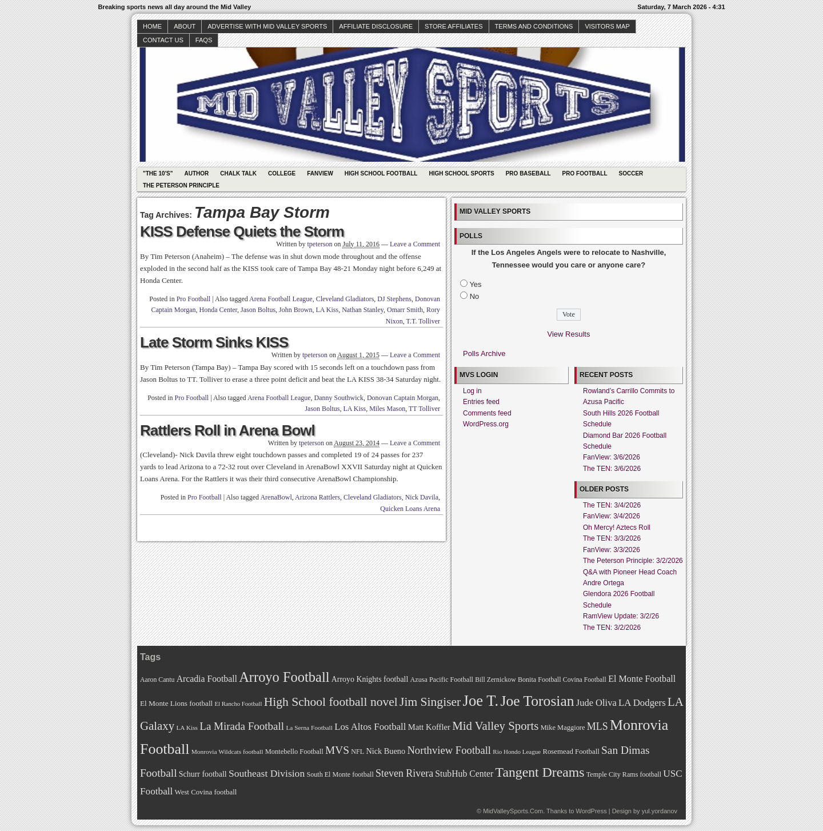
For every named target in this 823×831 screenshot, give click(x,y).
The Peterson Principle (181, 185)
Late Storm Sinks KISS (214, 342)
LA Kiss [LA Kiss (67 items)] (187, 727)
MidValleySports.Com (513, 811)
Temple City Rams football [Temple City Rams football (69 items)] (623, 774)
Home (152, 26)
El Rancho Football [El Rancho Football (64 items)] (238, 704)
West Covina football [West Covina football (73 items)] (206, 792)
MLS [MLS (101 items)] (597, 726)
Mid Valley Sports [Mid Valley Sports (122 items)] (495, 726)
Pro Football (585, 173)
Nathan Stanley (362, 310)
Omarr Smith (405, 310)
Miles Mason (387, 409)
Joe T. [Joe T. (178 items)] (481, 700)
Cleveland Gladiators (345, 299)
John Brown (295, 310)
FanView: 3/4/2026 (611, 516)
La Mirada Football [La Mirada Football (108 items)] (241, 726)
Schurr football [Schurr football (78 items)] (203, 774)
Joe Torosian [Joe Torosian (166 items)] (537, 701)
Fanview (320, 173)
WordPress (591, 811)
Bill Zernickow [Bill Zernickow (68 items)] (495, 680)
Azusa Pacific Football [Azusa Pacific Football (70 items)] (441, 680)
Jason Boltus (258, 310)
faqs (203, 40)
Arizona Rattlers (317, 497)
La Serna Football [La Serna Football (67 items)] (309, 727)
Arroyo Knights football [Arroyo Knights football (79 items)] (370, 679)
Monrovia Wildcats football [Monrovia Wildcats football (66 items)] (227, 751)
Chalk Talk (238, 173)
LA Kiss (326, 310)
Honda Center (218, 310)
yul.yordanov (659, 811)
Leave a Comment (415, 244)
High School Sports (461, 173)
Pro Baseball (528, 173)
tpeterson (319, 244)
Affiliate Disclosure (376, 26)
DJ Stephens (394, 299)
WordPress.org (486, 424)
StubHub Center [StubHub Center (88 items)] (464, 773)
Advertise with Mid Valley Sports (267, 26)
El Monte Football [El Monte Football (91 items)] (642, 679)
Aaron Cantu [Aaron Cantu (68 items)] (157, 680)
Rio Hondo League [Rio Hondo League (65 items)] (517, 751)
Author (196, 173)
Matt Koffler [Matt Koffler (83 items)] (429, 727)
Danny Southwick (338, 398)
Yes (475, 284)
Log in (472, 391)
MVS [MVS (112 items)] (337, 750)
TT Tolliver (424, 409)
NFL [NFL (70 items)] (357, 752)
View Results (569, 334)
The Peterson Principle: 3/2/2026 (633, 561)
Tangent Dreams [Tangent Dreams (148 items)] (540, 772)
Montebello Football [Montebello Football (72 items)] (294, 752)
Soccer (631, 173)
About (184, 26)
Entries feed (481, 402)
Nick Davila (421, 497)
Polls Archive (484, 353)
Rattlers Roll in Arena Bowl (227, 430)
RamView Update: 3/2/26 (621, 616)
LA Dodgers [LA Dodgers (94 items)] (642, 702)
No (475, 296)
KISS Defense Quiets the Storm (242, 231)
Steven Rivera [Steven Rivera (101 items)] (404, 773)
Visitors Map (607, 26)
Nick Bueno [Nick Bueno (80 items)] (385, 751)
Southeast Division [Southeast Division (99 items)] (267, 773)
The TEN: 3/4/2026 (612, 505)
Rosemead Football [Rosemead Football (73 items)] (570, 752)
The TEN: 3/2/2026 (612, 628)
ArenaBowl (275, 497)
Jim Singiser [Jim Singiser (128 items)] (430, 702)
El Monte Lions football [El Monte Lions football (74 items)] (176, 703)
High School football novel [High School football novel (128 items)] (331, 702)
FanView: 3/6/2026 (611, 457)
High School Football (381, 173)
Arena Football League (281, 299)
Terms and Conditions (534, 26)
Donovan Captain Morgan (402, 398)
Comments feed (487, 413)
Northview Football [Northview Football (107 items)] (449, 750)
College (281, 173)
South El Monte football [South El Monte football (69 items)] (339, 774)
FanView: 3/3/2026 (611, 550)
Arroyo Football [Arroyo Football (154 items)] (284, 677)
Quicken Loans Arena (410, 509)
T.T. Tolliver (423, 321)
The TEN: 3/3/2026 (612, 538)
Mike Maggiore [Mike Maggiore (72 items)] (563, 728)
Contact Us (163, 40)
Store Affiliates (454, 26)
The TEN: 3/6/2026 (612, 469)
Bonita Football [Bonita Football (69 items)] (539, 680)
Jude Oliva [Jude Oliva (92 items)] (596, 702)
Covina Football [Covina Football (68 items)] (584, 680)
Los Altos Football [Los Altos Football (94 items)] (370, 726)
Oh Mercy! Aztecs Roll (616, 528)
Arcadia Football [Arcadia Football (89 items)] (207, 679)
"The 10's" (158, 173)
